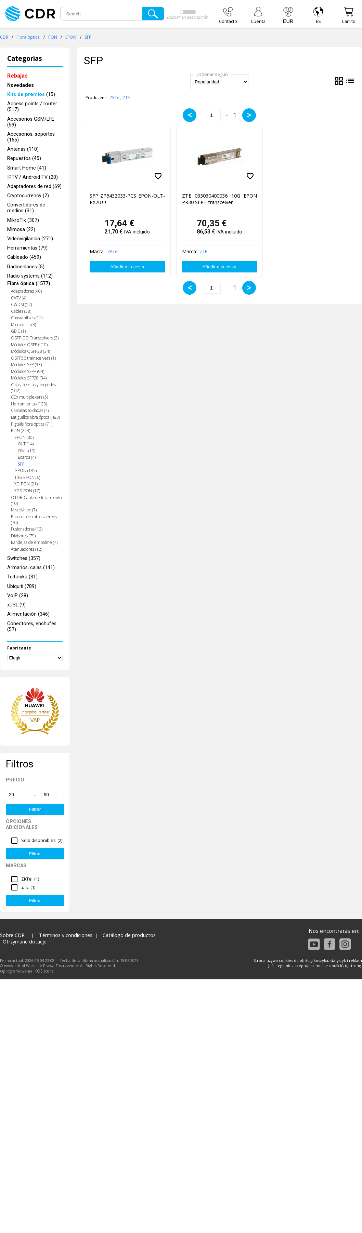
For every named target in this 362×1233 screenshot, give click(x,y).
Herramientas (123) (29, 404)
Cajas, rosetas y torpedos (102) (33, 387)
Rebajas (17, 75)
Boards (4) (27, 457)
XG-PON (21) (26, 484)
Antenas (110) (23, 149)
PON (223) (20, 430)
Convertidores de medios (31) (26, 208)
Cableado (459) (24, 257)
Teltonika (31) (22, 577)
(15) (31, 94)
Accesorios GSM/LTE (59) (30, 122)
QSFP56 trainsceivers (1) (33, 358)
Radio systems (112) (30, 276)
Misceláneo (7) (24, 510)
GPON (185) (25, 470)
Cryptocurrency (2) (28, 196)
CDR (4, 37)
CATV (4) (18, 298)
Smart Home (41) (26, 168)
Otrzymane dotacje (25, 941)
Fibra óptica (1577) (28, 283)
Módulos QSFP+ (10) (29, 345)
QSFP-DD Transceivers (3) (35, 338)
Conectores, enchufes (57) (31, 626)
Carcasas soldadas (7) (30, 410)
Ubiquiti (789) (21, 586)
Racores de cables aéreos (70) (34, 519)
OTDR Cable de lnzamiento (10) (36, 500)
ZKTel (114, 97)
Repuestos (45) (24, 158)
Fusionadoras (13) (26, 529)
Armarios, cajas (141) (31, 568)
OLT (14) (26, 444)
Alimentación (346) (28, 614)
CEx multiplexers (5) (29, 397)
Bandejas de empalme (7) (34, 542)
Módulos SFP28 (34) (29, 378)
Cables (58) (21, 311)
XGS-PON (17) (27, 491)
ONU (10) (26, 451)
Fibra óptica (28, 37)
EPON (70, 37)
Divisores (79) (23, 536)
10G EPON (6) (27, 477)
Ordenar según (212, 74)
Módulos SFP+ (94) (27, 371)
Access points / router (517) (32, 106)
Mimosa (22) (21, 229)
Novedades (20, 85)
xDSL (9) (16, 605)
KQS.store (44, 971)
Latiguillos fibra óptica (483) (35, 417)
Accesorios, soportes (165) (31, 137)
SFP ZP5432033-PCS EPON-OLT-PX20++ (127, 198)
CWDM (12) (21, 304)
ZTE (126, 97)
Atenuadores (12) (26, 549)
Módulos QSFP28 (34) (30, 351)
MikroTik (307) (23, 220)
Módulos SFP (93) (26, 364)
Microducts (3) (23, 324)
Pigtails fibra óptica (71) (31, 424)
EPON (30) (24, 437)
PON (52, 37)
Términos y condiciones (65, 935)
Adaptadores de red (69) (34, 186)
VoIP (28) (17, 596)
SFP (88, 37)
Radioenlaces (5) (25, 267)
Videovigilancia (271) (30, 239)
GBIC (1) (18, 331)
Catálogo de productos (129, 935)
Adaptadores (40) (26, 291)
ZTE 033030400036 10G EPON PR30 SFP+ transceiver (219, 198)
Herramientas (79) (27, 248)
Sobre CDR (12, 935)
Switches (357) (23, 558)
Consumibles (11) (26, 318)
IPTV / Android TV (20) (32, 177)
